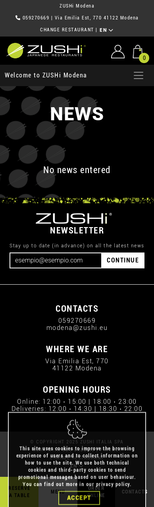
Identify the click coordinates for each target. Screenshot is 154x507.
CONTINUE (123, 260)
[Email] (56, 260)
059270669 (36, 18)
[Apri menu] (138, 75)
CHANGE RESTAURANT (67, 30)
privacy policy (113, 503)
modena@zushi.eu (77, 328)
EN (107, 30)
